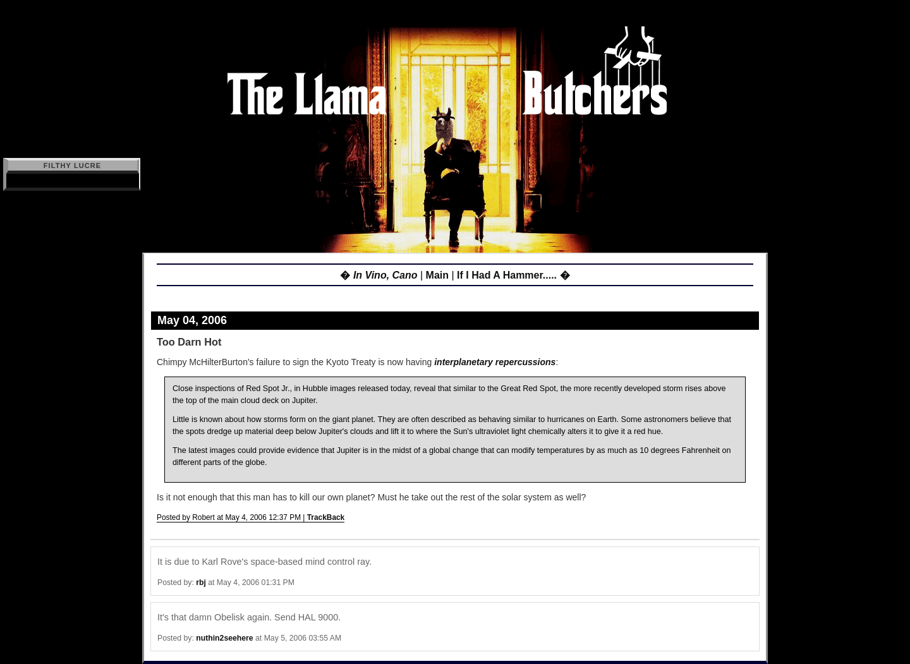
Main (437, 275)
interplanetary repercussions (494, 362)
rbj (201, 582)
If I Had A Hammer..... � (513, 275)
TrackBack (326, 517)
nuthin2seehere (224, 638)
